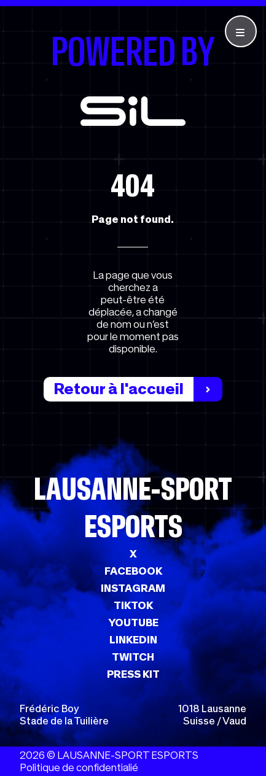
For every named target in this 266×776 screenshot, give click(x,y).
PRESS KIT (133, 674)
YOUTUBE (133, 622)
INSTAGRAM (133, 588)
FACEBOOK (133, 571)
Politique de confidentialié (79, 767)
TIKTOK (133, 605)
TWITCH (133, 657)
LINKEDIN (133, 640)
